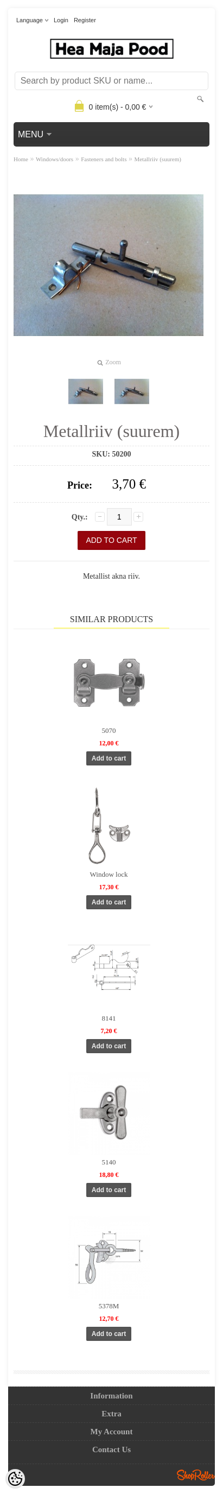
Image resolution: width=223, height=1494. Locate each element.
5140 (109, 1162)
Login (61, 20)
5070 (109, 730)
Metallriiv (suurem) (157, 159)
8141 (109, 1018)
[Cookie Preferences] (15, 1479)
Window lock (109, 874)
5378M (109, 1306)
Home (21, 159)
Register (85, 20)
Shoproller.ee (196, 1475)
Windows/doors (54, 159)
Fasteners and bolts (103, 159)
